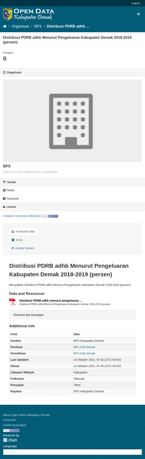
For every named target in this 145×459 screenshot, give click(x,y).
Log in (136, 3)
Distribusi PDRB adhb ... (68, 26)
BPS (38, 26)
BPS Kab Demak (84, 347)
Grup (16, 239)
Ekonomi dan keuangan (29, 314)
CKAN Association (14, 425)
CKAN (10, 440)
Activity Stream (22, 248)
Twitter (9, 190)
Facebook (11, 198)
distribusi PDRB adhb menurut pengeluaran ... (50, 300)
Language (10, 446)
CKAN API (9, 420)
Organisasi (20, 26)
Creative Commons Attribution (22, 216)
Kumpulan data (23, 231)
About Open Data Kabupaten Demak (26, 415)
